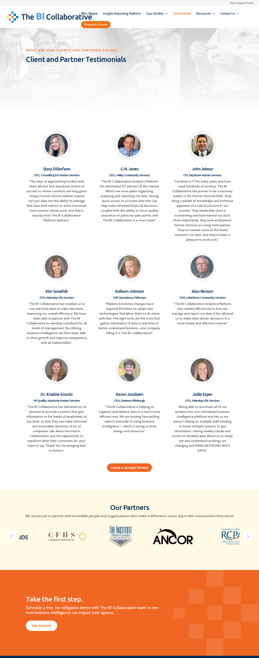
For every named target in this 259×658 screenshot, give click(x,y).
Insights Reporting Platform (122, 13)
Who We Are (89, 13)
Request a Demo (95, 24)
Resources (203, 13)
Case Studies (155, 13)
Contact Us (227, 13)
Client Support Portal (241, 3)
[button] (11, 536)
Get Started (41, 625)
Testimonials (182, 13)
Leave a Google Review (129, 467)
